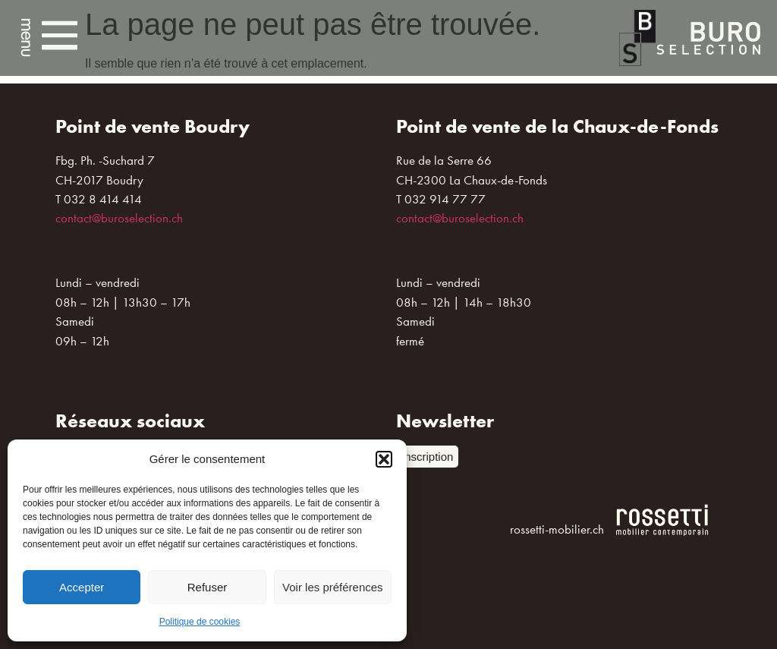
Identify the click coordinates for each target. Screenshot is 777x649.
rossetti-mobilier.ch (557, 529)
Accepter (81, 587)
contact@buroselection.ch (119, 217)
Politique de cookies (200, 621)
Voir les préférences (332, 587)
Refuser (207, 587)
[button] (384, 459)
